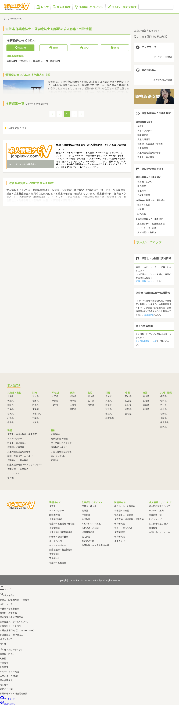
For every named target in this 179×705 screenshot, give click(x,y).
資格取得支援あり (59, 447)
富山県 (91, 396)
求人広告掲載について (146, 341)
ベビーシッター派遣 (146, 227)
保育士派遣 (119, 523)
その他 (10, 477)
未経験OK (55, 434)
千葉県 (35, 417)
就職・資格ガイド (144, 281)
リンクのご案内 (156, 510)
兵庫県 (108, 400)
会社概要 (153, 527)
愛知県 (73, 396)
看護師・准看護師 (15, 447)
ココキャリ (119, 540)
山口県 (128, 404)
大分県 (163, 404)
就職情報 (148, 314)
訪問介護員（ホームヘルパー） (22, 455)
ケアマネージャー (57, 545)
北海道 (10, 396)
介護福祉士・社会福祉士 (18, 460)
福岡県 (163, 396)
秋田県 (10, 404)
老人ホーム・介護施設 (124, 505)
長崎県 (163, 417)
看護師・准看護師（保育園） (151, 143)
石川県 (91, 400)
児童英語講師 (143, 139)
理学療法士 (54, 558)
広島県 (128, 400)
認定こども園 (143, 204)
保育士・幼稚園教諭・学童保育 (22, 434)
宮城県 (10, 413)
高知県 (146, 400)
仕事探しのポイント (89, 7)
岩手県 (10, 409)
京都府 (108, 404)
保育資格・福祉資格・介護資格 (129, 519)
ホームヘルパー (56, 540)
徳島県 (146, 404)
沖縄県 (163, 426)
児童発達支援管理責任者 (148, 152)
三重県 (73, 404)
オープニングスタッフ (61, 442)
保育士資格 (119, 536)
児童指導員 (142, 148)
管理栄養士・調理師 (123, 514)
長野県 (55, 404)
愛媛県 (146, 409)
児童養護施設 (143, 194)
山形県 (10, 417)
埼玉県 (35, 422)
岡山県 (128, 396)
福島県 (10, 422)
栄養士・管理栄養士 (146, 156)
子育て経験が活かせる (61, 451)
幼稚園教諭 (142, 134)
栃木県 (35, 400)
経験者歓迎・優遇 (59, 438)
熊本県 (163, 409)
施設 (84, 48)
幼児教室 (141, 213)
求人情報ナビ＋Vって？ (148, 30)
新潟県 (55, 400)
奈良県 (108, 413)
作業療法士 (54, 553)
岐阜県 (73, 400)
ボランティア (13, 473)
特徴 (114, 48)
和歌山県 (109, 417)
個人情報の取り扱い (158, 523)
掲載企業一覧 (155, 514)
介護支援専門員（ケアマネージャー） (25, 464)
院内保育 (141, 186)
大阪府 (108, 396)
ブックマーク (7, 699)
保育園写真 (119, 532)
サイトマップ (155, 519)
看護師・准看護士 (57, 562)
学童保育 (141, 190)
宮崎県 (163, 413)
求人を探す (61, 7)
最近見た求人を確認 (162, 79)
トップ (42, 7)
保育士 (140, 126)
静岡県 (73, 409)
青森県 (10, 400)
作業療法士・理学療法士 (18, 468)
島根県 (128, 413)
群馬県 (35, 404)
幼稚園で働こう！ (17, 128)
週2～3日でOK (58, 455)
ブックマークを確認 (162, 57)
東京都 (35, 409)
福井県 (91, 404)
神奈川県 (36, 413)
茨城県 (35, 396)
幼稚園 (140, 209)
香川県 (146, 396)
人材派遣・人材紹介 (146, 232)
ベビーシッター (144, 130)
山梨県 (55, 396)
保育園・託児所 (144, 181)
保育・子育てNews (123, 527)
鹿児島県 (164, 422)
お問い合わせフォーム (159, 532)
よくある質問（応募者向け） (151, 36)
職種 (53, 48)
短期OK (54, 460)
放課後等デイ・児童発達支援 (151, 223)
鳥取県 (128, 409)
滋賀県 (108, 409)
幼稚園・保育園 (121, 510)
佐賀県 (163, 400)
